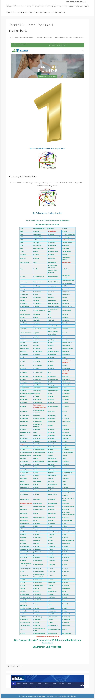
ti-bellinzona (51, 546)
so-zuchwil (51, 444)
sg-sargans (51, 357)
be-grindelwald (24, 388)
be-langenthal (24, 421)
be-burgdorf (23, 372)
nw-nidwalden (52, 262)
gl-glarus (36, 333)
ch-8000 (22, 588)
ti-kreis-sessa (52, 611)
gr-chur (35, 342)
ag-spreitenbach (25, 314)
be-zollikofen (24, 494)
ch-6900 (22, 585)
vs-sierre (64, 475)
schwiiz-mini (51, 337)
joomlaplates (72, 696)
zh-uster (64, 611)
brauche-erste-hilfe (25, 549)
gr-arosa (35, 340)
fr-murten (36, 300)
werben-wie (65, 503)
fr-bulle (35, 269)
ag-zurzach (23, 326)
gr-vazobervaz (37, 402)
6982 (21, 248)
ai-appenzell (23, 328)
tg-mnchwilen (66, 289)
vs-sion (64, 481)
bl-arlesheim (23, 513)
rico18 (49, 314)
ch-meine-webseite (25, 608)
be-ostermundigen (25, 455)
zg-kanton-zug (66, 529)
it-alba (35, 432)
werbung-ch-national (68, 506)
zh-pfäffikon (65, 585)
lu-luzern (36, 611)
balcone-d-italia (24, 348)
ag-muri (22, 300)
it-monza (36, 494)
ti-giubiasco (51, 597)
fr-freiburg (36, 286)
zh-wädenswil (66, 617)
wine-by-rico (65, 517)
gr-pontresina (37, 376)
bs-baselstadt (24, 552)
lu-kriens (36, 608)
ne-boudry (51, 234)
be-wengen (23, 478)
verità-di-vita (65, 432)
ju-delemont (37, 552)
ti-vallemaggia (66, 345)
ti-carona (50, 568)
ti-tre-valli (65, 340)
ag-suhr (22, 317)
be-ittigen (23, 406)
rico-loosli (51, 320)
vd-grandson (66, 393)
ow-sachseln (51, 289)
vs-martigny (65, 461)
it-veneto (36, 546)
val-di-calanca (66, 379)
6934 (21, 245)
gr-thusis (36, 396)
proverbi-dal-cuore (53, 303)
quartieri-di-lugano (53, 306)
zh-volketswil (66, 614)
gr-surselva (36, 393)
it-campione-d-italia (39, 449)
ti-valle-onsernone (67, 348)
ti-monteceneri (66, 310)
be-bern (22, 361)
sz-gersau (51, 472)
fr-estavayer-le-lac (38, 276)
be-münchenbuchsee (68, 234)
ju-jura (35, 555)
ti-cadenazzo (51, 560)
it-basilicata (36, 435)
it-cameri (36, 444)
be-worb (22, 481)
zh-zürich (64, 629)
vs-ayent (64, 441)
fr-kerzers (36, 289)
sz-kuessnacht (52, 475)
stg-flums (50, 452)
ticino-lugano (52, 582)
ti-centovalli (51, 571)
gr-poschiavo (37, 379)
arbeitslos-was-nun (26, 333)
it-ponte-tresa (37, 503)
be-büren (64, 228)
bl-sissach (23, 543)
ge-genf (35, 317)
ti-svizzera (65, 328)
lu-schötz (64, 254)
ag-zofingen (23, 323)
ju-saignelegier (37, 560)
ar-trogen (22, 342)
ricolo (49, 317)
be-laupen (23, 429)
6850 (21, 242)
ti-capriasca (51, 564)
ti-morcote (65, 314)
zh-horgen (65, 568)
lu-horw (35, 604)
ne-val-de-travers (53, 251)
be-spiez (22, 467)
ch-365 (22, 571)
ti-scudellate (65, 320)
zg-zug (64, 534)
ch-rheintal (23, 617)
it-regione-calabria (38, 517)
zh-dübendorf (66, 555)
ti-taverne (65, 333)
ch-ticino (36, 231)
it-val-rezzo (36, 540)
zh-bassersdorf (66, 543)
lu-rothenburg (37, 617)
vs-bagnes (65, 444)
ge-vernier (36, 323)
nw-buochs (51, 254)
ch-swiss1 (23, 633)
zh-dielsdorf (65, 549)
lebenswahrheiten (38, 571)
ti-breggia (50, 555)
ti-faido (50, 588)
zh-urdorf (64, 608)
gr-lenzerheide (37, 365)
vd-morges (65, 402)
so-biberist (51, 402)
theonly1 (50, 520)
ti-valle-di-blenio (67, 342)
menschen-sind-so (39, 633)
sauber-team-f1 (52, 326)
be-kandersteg (24, 415)
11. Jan (22, 251)
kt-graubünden (66, 251)
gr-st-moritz (36, 390)
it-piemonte (36, 499)
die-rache (36, 258)
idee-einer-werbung (39, 418)
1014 (21, 228)
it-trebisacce (37, 532)
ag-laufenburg (24, 294)
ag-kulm (22, 291)
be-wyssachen (24, 484)
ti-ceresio (50, 575)
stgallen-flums (52, 447)
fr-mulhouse (37, 297)
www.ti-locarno (52, 633)
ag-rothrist (23, 310)
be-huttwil (23, 396)
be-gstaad (23, 390)
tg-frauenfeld (51, 499)
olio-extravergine (53, 276)
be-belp (22, 357)
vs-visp (64, 484)
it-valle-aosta (37, 537)
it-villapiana (36, 549)
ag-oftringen (23, 303)
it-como (35, 458)
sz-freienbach (52, 470)
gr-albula (36, 337)
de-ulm (35, 251)
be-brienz (23, 368)
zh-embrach (65, 557)
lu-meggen (36, 614)
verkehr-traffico (66, 435)
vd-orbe (64, 415)
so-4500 (50, 393)
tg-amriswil (51, 487)
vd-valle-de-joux (67, 421)
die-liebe (36, 254)
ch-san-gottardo (25, 622)
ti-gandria (50, 594)
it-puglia (35, 513)
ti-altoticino (51, 534)
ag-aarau (22, 276)
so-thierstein (51, 435)
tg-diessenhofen (52, 494)
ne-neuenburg (52, 245)
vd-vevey (64, 425)
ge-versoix (36, 326)
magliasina (36, 625)
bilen (21, 506)
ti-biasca (50, 549)
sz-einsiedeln (52, 467)
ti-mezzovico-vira (67, 306)
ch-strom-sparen (25, 625)
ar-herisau (23, 340)
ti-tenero (64, 337)
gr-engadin (36, 354)
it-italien (35, 470)
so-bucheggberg (53, 406)
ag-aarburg (23, 282)
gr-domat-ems (37, 351)
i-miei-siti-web (37, 421)
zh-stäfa (64, 597)
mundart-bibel (52, 231)
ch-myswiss (23, 611)
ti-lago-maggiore (53, 617)
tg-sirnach (51, 506)
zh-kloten (64, 575)
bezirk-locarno (24, 487)
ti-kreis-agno (51, 608)
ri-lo (49, 323)
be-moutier (23, 441)
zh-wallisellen (66, 619)
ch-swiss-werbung (38, 228)
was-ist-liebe (65, 490)
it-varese (36, 543)
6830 (21, 240)
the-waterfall (51, 523)
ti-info (49, 600)
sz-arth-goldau (52, 458)
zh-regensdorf (66, 588)
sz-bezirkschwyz (53, 461)
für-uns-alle (65, 248)
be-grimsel (23, 385)
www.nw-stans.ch (53, 625)
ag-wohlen (23, 320)
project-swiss (52, 300)
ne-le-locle (51, 240)
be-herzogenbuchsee (26, 393)
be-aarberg (23, 351)
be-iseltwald (23, 402)
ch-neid (22, 614)
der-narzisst (37, 245)
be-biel (22, 365)
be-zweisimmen (24, 499)
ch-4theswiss (24, 575)
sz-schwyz (51, 481)
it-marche (36, 487)
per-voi (50, 294)
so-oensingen (52, 421)
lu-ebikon (36, 588)
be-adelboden (24, 354)
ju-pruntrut (36, 557)
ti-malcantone (66, 294)
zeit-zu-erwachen (67, 520)
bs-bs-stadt (23, 557)
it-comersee (37, 455)
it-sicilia (35, 526)
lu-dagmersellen (38, 585)
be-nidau (22, 449)
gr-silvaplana (37, 388)
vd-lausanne (65, 396)
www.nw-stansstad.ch (54, 629)
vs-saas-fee (65, 470)
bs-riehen (23, 560)
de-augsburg (37, 234)
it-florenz (36, 464)
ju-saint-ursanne (38, 564)
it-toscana (36, 529)
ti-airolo (50, 529)
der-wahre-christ (38, 248)
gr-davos (36, 345)
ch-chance (23, 591)
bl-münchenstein (67, 242)
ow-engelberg (52, 286)
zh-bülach (65, 546)
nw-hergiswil (51, 258)
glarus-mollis (37, 328)
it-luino (35, 484)
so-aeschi (51, 396)
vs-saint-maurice (67, 472)
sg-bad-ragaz (52, 340)
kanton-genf (37, 568)
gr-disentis (36, 348)
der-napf (35, 242)
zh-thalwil (65, 604)
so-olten (50, 425)
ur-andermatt (66, 368)
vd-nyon (64, 411)
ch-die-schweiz (24, 594)
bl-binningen (24, 517)
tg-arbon (50, 490)
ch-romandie (24, 619)
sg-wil (49, 372)
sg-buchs (50, 342)
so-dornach (51, 411)
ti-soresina (65, 323)
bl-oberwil (23, 534)
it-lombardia (37, 481)
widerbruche (65, 509)
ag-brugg (22, 289)
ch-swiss (22, 629)
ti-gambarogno (52, 591)
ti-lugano (50, 622)
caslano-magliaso (25, 568)
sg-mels (50, 348)
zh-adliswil (65, 537)
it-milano (36, 490)
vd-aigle (64, 388)
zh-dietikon (65, 552)
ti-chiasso (51, 580)
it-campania (36, 447)
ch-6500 (22, 580)
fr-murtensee (37, 303)
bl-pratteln (23, 537)
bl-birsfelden (24, 520)
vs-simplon (65, 478)
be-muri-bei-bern (25, 447)
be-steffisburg (24, 472)
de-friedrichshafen (39, 240)
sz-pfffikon (65, 286)
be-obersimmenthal (26, 452)
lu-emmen (36, 591)
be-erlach (23, 379)
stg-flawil (50, 449)
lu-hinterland (37, 597)
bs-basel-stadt (24, 555)
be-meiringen (24, 438)
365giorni (23, 258)
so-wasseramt (52, 441)
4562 (21, 234)
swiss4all (50, 455)
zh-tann (64, 600)
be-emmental (24, 376)
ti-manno (64, 297)
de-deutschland (38, 237)
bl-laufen (22, 526)
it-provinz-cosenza (39, 506)
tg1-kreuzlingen (52, 484)
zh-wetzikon (65, 622)
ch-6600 (22, 582)
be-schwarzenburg (25, 464)
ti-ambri (50, 537)
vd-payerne (65, 418)
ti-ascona (50, 540)
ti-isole (50, 604)
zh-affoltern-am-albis (68, 540)
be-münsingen (66, 237)
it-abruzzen (36, 429)
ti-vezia (64, 357)
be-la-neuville (24, 418)
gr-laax (35, 357)
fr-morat (35, 294)
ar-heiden (23, 337)
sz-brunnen (51, 464)
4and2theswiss (24, 262)
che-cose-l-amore (25, 597)
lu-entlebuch (37, 594)
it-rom (35, 520)
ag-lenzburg (23, 297)
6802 (21, 237)
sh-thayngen (51, 385)
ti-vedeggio (65, 351)
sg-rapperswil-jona (53, 351)
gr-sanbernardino (38, 385)
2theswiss (23, 254)
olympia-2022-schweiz (54, 282)
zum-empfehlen (66, 633)
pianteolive (51, 297)
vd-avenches (66, 390)
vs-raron (64, 467)
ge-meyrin (36, 320)
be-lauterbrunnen (25, 432)
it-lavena (36, 475)
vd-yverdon (65, 429)
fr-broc (35, 262)
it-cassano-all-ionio (39, 452)
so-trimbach (51, 438)
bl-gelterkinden (24, 523)
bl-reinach (23, 540)
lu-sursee (36, 622)
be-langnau (23, 425)
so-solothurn (51, 432)
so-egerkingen (52, 415)
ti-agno (50, 526)
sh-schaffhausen (53, 379)
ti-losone (50, 619)
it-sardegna (36, 523)
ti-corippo (51, 585)
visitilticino (65, 438)
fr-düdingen (65, 245)
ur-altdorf (64, 365)
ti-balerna (50, 543)
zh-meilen (65, 582)
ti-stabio (64, 326)
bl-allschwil (23, 509)
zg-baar (64, 523)
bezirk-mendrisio (25, 490)
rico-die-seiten (66, 262)
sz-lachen (50, 478)
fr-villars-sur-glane (39, 310)
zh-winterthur (66, 625)
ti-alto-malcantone (53, 532)
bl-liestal (22, 529)
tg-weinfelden (52, 513)
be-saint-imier (24, 461)
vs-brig (64, 447)
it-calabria (36, 441)
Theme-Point (57, 696)
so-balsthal (51, 399)
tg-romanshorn (52, 503)
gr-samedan (37, 382)
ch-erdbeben (24, 600)
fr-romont (36, 306)
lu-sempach (36, 619)
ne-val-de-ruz (52, 248)
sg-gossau (51, 345)
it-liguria (35, 478)
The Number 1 (18, 30)
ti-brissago (51, 557)
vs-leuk (64, 458)
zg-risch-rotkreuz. (67, 532)
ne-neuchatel (51, 242)
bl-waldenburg (24, 546)
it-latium (35, 472)
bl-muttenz (23, 532)
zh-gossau (65, 560)
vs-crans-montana (67, 452)
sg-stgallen (51, 361)
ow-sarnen (51, 291)
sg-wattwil (51, 368)
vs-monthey (65, 464)
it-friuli (35, 467)
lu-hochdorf (36, 600)
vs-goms (64, 455)
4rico (21, 269)
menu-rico (50, 228)
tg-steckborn (51, 509)
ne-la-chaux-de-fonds (54, 237)
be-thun (22, 475)
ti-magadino (65, 291)
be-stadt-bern (24, 470)
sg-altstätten (65, 269)
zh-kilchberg (65, 571)
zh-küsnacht (65, 580)
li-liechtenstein (37, 580)
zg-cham (64, 526)
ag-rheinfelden (24, 306)
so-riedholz (51, 429)
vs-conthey (65, 449)
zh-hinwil (64, 564)
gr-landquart (37, 361)
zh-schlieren (65, 594)
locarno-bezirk (37, 582)
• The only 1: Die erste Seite (23, 176)
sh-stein (50, 382)
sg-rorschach (52, 354)
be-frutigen (23, 382)
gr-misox (36, 368)
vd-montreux (66, 399)
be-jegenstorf (24, 411)
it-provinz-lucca (38, 509)
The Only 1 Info (47, 37)
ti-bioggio (50, 552)
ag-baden (23, 286)
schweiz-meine (52, 328)
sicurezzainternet (53, 390)
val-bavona (65, 376)
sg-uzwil (50, 365)
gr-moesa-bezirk (38, 372)
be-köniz (64, 231)
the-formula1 (52, 517)
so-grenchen (51, 418)
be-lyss (22, 435)
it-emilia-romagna (38, 461)
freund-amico (37, 282)
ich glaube (23, 444)
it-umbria (36, 534)
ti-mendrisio (65, 303)
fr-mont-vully (37, 291)
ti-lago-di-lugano (53, 614)
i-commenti (36, 415)
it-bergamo (36, 438)
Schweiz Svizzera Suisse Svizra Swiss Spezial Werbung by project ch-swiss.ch (35, 12)
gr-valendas (37, 399)
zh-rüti (64, 591)
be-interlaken (24, 399)
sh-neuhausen (52, 376)
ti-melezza (65, 300)
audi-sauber (23, 345)
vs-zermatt (65, 487)
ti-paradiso (65, 317)
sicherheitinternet (53, 388)
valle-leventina (66, 385)
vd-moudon (65, 406)
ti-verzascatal (66, 354)
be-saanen (23, 458)
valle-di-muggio (66, 382)
